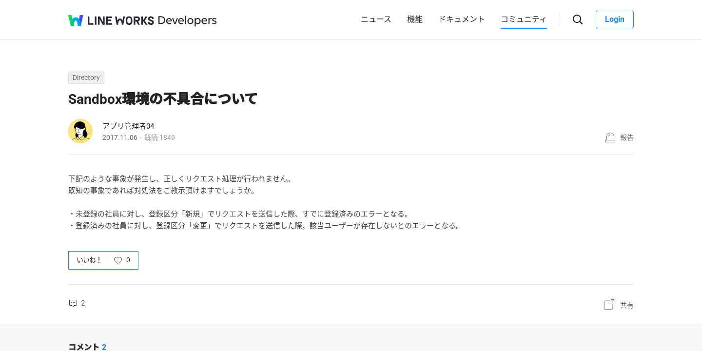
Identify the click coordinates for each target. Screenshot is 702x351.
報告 (627, 137)
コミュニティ (524, 19)
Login (614, 19)
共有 (627, 305)
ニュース (376, 19)
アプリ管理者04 (128, 126)
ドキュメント (461, 19)
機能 (415, 19)
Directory (86, 77)
